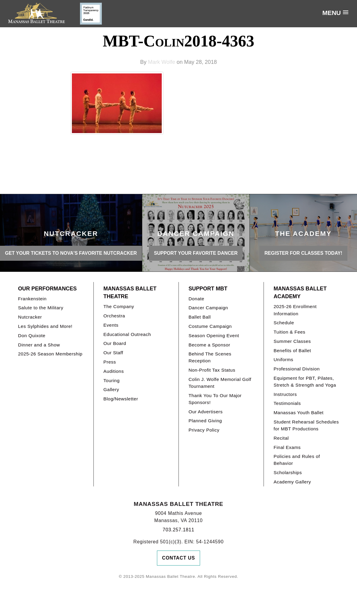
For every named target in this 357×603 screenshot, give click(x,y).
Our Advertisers (205, 411)
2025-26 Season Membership (50, 353)
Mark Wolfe (161, 62)
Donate (196, 298)
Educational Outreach (127, 334)
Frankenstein (32, 298)
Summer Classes (292, 341)
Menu (331, 12)
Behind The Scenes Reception (209, 357)
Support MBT (207, 289)
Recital (281, 438)
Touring (111, 380)
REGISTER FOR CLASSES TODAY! (303, 253)
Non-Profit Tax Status (211, 370)
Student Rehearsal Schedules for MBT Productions (306, 425)
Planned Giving (205, 420)
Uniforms (283, 359)
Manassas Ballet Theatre (129, 293)
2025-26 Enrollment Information (295, 310)
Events (110, 325)
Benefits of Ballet (292, 350)
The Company (118, 306)
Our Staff (113, 352)
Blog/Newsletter (120, 398)
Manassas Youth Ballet (298, 412)
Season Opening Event (213, 335)
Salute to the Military (40, 307)
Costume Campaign (210, 326)
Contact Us (178, 557)
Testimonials (287, 403)
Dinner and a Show (39, 344)
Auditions (113, 371)
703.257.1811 (178, 529)
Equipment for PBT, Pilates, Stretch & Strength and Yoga (304, 382)
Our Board (114, 343)
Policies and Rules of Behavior (296, 460)
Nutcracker (30, 316)
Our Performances (47, 289)
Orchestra (114, 315)
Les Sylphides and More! (45, 326)
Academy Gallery (292, 481)
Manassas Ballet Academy (299, 293)
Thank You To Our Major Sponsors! (214, 399)
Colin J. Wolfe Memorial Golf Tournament (219, 383)
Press (109, 361)
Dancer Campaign (208, 307)
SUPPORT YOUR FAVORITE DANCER (196, 253)
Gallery (111, 389)
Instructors (285, 394)
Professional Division (296, 368)
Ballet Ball (199, 316)
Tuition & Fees (289, 331)
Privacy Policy (203, 429)
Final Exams (287, 447)
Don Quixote (31, 335)
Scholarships (287, 472)
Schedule (283, 322)
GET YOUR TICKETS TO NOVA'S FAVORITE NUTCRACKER (71, 253)
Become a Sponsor (209, 344)
